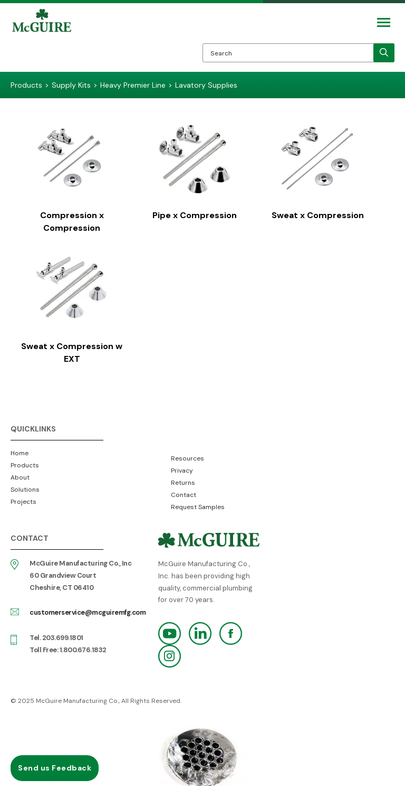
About (20, 477)
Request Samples (198, 507)
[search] (383, 52)
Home (19, 453)
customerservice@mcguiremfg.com (88, 612)
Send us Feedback (54, 768)
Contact (183, 495)
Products (25, 465)
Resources (187, 458)
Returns (183, 482)
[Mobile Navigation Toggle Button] (383, 22)
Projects (23, 501)
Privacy (182, 470)
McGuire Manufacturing (42, 40)
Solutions (25, 489)
